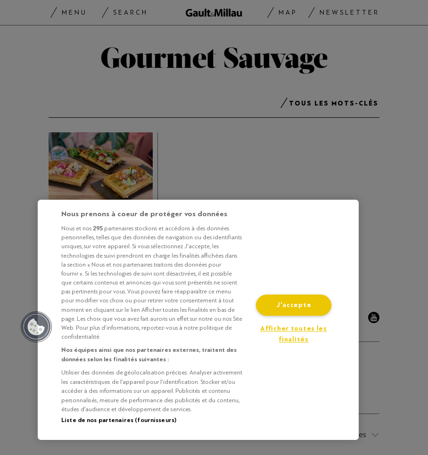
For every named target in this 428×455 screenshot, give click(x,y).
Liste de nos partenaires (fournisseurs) (118, 420)
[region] (198, 320)
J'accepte (293, 305)
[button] (36, 327)
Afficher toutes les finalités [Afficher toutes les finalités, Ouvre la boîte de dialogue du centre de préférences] (293, 334)
